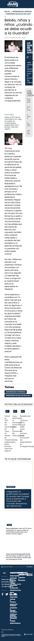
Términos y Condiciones (7, 629)
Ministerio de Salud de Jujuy (18, 395)
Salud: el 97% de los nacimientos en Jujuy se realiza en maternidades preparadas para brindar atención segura (13, 123)
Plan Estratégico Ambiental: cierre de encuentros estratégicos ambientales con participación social (18, 557)
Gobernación (10, 486)
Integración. (12, 491)
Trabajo (12, 583)
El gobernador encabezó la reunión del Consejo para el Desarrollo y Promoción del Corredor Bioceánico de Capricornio (17, 498)
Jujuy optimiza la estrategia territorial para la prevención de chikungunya (18, 426)
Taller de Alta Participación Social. (18, 554)
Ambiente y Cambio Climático (13, 610)
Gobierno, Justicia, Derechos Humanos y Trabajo (13, 617)
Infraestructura (15, 590)
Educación (13, 595)
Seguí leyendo (9, 115)
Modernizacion (15, 623)
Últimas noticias (30, 574)
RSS (2, 632)
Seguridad (13, 597)
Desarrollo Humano (13, 604)
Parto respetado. (12, 528)
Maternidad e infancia (15, 392)
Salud (9, 524)
